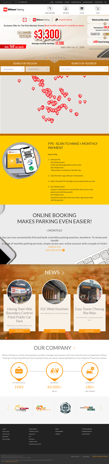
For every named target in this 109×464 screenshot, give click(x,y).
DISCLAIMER (86, 456)
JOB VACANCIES (99, 2)
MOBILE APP (23, 2)
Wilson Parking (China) (100, 456)
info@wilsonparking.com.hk (11, 461)
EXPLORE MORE (53, 250)
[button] (59, 109)
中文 (105, 2)
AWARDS (67, 2)
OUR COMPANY (59, 2)
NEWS (51, 2)
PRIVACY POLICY (75, 456)
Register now (54, 247)
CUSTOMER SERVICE (76, 2)
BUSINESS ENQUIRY (88, 2)
